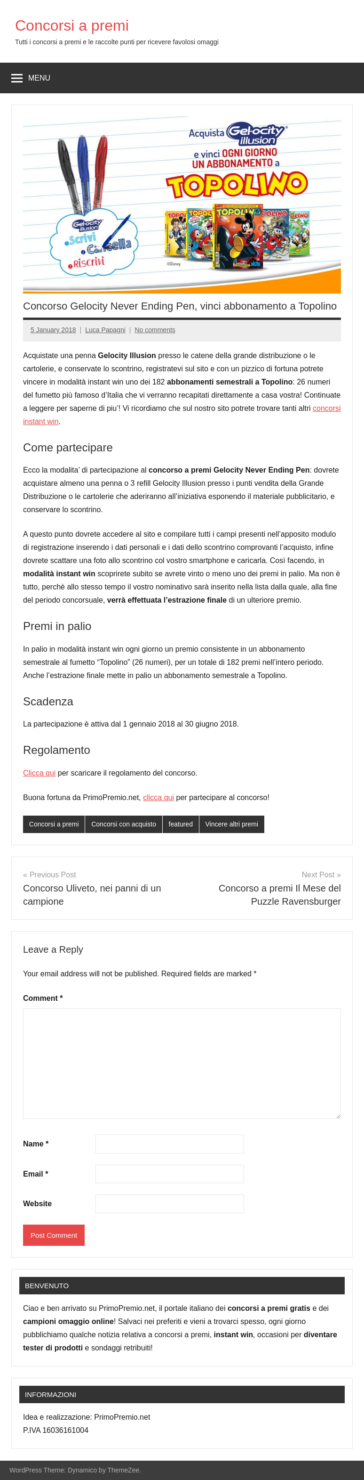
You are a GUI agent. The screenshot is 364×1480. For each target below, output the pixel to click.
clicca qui (158, 797)
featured (181, 824)
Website (37, 1204)
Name (35, 1144)
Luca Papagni (105, 330)
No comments (155, 330)
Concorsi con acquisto (123, 824)
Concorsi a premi (72, 25)
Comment (43, 998)
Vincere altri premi (232, 824)
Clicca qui (39, 773)
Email (35, 1174)
